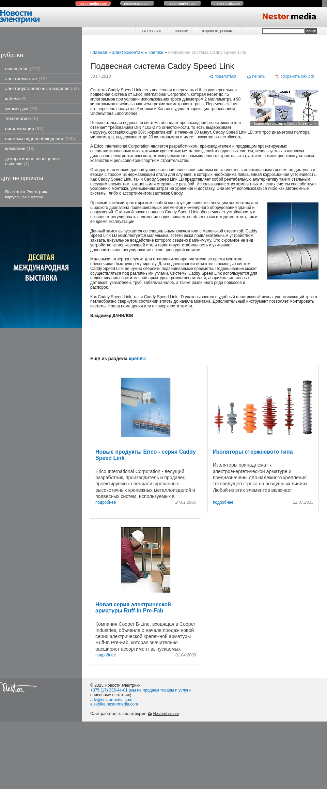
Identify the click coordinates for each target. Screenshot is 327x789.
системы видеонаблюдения (40, 138)
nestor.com (93, 3)
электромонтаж (26, 78)
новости (181, 31)
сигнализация (24, 128)
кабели (16, 98)
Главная (98, 52)
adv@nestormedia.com (111, 699)
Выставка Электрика (27, 194)
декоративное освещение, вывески (32, 161)
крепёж (156, 52)
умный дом (21, 108)
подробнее (105, 502)
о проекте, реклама (218, 31)
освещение (23, 68)
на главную (151, 31)
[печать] (255, 76)
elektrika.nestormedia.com (114, 704)
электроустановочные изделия (42, 88)
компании (20, 148)
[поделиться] (222, 76)
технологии (21, 118)
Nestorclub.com (166, 714)
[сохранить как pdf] (294, 76)
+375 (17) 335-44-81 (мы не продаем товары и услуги (140, 690)
